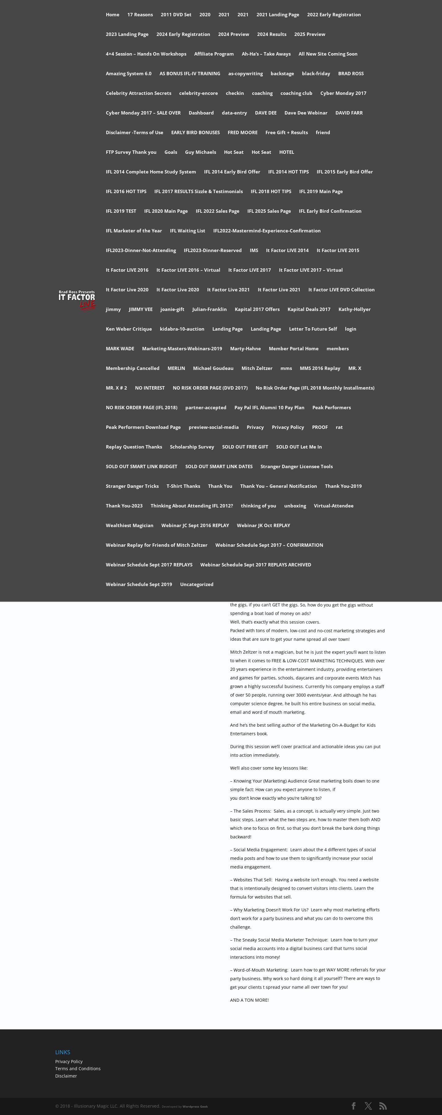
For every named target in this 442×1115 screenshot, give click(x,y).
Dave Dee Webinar (306, 113)
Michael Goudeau (213, 368)
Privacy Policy (288, 427)
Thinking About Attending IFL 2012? (192, 506)
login (350, 329)
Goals (171, 152)
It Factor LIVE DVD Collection (341, 290)
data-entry (234, 113)
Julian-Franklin (209, 309)
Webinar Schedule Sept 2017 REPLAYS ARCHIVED (255, 565)
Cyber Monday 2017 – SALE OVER (143, 113)
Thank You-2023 (124, 506)
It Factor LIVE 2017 (249, 270)
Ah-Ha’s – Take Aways (266, 54)
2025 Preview (309, 34)
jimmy (113, 309)
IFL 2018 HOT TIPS (271, 191)
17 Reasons (140, 14)
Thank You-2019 (343, 486)
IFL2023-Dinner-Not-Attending (141, 250)
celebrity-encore (198, 93)
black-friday (316, 73)
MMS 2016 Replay (320, 368)
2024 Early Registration (183, 34)
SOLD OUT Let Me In (299, 447)
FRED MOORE (243, 132)
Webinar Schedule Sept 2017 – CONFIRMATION (269, 545)
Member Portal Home (294, 349)
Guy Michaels (200, 152)
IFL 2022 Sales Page (217, 211)
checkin (235, 93)
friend (323, 132)
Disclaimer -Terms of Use (134, 132)
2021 (224, 14)
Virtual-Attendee (334, 506)
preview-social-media (214, 427)
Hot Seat (234, 152)
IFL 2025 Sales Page (269, 211)
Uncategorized (197, 584)
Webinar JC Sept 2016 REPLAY (195, 525)
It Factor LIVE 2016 (127, 270)
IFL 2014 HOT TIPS (288, 172)
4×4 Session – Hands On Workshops (146, 54)
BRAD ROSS (351, 73)
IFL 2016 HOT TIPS (126, 191)
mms (286, 368)
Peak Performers (331, 407)
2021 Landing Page (278, 14)
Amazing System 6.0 (129, 73)
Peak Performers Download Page (143, 427)
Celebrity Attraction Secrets (138, 93)
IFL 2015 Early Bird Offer (345, 172)
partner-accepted (206, 407)
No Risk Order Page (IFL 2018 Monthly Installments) (315, 388)
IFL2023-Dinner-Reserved (213, 250)
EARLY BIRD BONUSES (195, 132)
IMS (254, 250)
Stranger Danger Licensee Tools (297, 466)
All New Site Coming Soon (328, 54)
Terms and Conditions (78, 1068)
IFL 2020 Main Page (166, 211)
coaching (262, 93)
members (338, 349)
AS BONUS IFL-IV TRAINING (190, 73)
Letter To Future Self (313, 329)
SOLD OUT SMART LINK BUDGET (141, 466)
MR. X (354, 368)
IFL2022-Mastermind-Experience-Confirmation (267, 231)
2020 (205, 14)
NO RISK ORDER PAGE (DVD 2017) (210, 388)
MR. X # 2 (116, 388)
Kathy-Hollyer (355, 309)
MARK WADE (120, 349)
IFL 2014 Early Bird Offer (232, 172)
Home (112, 14)
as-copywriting (245, 73)
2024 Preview (233, 34)
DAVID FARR (349, 113)
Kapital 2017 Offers (257, 309)
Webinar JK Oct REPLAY (263, 525)
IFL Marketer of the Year (134, 231)
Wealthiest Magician (129, 525)
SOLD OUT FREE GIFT (245, 447)
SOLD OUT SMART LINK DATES (219, 466)
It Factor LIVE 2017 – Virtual (311, 270)
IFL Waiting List (187, 231)
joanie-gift (172, 309)
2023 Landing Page (127, 34)
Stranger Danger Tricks (132, 486)
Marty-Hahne (245, 349)
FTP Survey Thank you (131, 152)
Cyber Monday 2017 (343, 93)
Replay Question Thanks (134, 447)
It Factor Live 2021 (228, 290)
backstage (282, 73)
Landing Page (227, 329)
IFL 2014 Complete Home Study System (151, 172)
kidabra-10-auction (182, 329)
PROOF (320, 427)
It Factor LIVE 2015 (338, 250)
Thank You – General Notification (278, 486)
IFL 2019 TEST (121, 211)
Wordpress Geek (195, 1106)
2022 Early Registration (334, 14)
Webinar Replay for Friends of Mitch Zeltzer (156, 545)
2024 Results (271, 34)
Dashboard (201, 113)
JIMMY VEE (141, 309)
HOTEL (286, 152)
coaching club (296, 93)
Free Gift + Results (287, 132)
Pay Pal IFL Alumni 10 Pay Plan (269, 407)
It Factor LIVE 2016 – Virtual (188, 270)
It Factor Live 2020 (127, 290)
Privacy (255, 427)
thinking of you (258, 506)
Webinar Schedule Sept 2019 (139, 584)
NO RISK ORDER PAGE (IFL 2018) (141, 407)
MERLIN (176, 368)
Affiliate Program (214, 54)
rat (339, 427)
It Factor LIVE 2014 (287, 250)
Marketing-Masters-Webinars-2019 (182, 349)
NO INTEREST (150, 388)
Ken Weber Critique (129, 329)
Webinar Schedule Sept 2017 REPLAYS (149, 565)
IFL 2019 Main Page (321, 191)
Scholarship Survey (192, 447)
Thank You (220, 486)
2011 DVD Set (176, 14)
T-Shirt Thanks (183, 486)
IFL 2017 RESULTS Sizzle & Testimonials (198, 191)
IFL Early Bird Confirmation (330, 211)
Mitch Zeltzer (257, 368)
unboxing (295, 506)
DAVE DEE (266, 113)
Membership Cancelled (133, 368)
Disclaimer (66, 1076)
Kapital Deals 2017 (309, 309)
